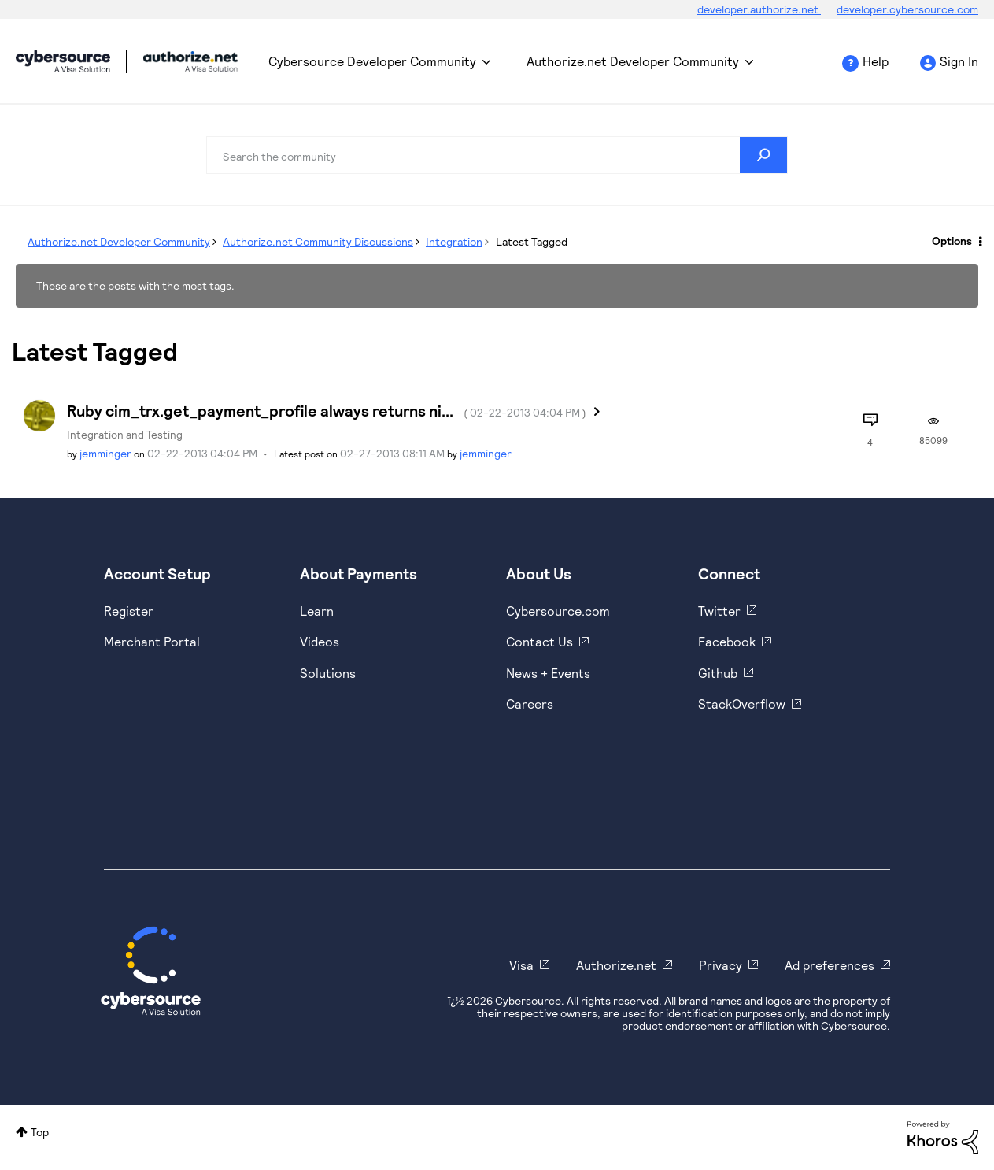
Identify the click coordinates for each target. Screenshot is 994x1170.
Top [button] (40, 1132)
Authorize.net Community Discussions (318, 241)
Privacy (720, 964)
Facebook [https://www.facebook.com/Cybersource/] (727, 641)
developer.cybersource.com (907, 9)
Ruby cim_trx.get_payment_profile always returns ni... (326, 410)
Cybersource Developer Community (63, 61)
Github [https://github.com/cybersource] (717, 672)
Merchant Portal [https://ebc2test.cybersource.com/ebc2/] (152, 641)
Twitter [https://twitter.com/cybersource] (719, 610)
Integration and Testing (125, 434)
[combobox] (497, 155)
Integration (454, 241)
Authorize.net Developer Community (633, 61)
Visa (521, 964)
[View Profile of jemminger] (105, 453)
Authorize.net (616, 964)
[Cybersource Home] (151, 970)
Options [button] (952, 240)
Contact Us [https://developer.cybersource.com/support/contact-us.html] (539, 641)
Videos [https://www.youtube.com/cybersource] (319, 641)
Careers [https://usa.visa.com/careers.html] (529, 703)
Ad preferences (829, 964)
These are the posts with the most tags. (135, 285)
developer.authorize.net (759, 9)
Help (876, 61)
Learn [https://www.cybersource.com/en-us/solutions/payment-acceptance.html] (317, 610)
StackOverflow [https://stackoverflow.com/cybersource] (741, 703)
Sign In (959, 61)
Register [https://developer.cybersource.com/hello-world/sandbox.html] (128, 610)
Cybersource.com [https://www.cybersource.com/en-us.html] (558, 610)
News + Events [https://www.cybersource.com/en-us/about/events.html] (548, 672)
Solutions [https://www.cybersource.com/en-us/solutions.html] (328, 672)
